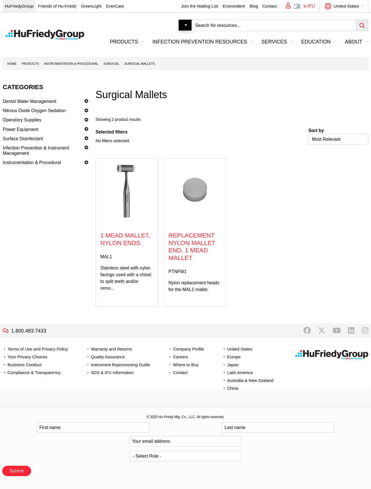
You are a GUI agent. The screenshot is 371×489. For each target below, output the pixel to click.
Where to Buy (186, 364)
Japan (233, 364)
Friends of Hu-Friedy (57, 6)
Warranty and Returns (111, 349)
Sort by (316, 130)
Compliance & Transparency (34, 372)
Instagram (365, 330)
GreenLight (91, 6)
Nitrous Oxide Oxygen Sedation (34, 110)
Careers (180, 356)
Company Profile (188, 349)
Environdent (234, 6)
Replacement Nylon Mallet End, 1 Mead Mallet (192, 246)
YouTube (337, 330)
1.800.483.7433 (28, 331)
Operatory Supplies (22, 119)
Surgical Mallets (139, 63)
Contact (269, 6)
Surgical (111, 63)
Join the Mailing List (199, 6)
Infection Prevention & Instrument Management (36, 151)
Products (30, 63)
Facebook (307, 330)
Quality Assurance (108, 356)
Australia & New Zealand (250, 380)
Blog (254, 6)
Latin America (240, 372)
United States (346, 6)
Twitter (321, 330)
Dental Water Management (29, 101)
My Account (286, 6)
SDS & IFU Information (112, 372)
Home (12, 63)
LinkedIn (351, 330)
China (232, 388)
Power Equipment (20, 129)
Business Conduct (25, 364)
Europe (234, 356)
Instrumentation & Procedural (71, 63)
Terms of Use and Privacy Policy (38, 349)
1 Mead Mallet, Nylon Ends (125, 239)
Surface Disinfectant (23, 138)
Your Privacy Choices (27, 356)
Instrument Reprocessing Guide (120, 364)
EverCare (115, 6)
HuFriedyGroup (19, 6)
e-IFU (309, 6)
